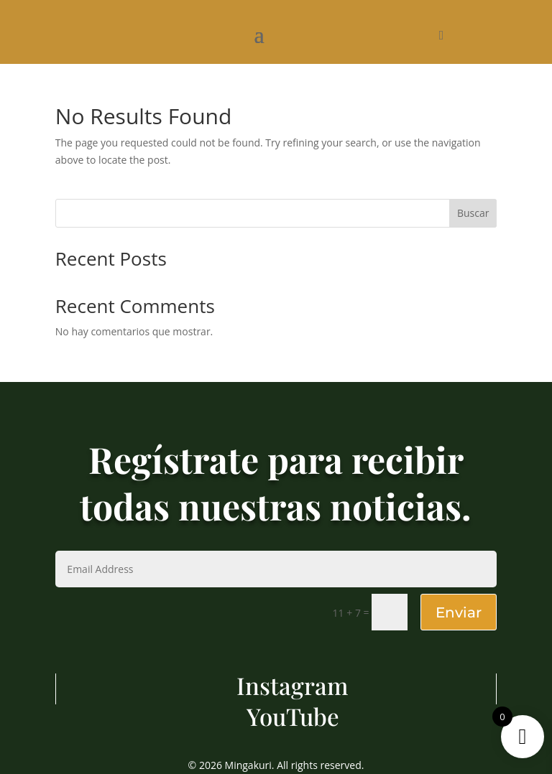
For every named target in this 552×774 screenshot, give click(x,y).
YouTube (293, 716)
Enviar (459, 612)
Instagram (292, 685)
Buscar (473, 213)
